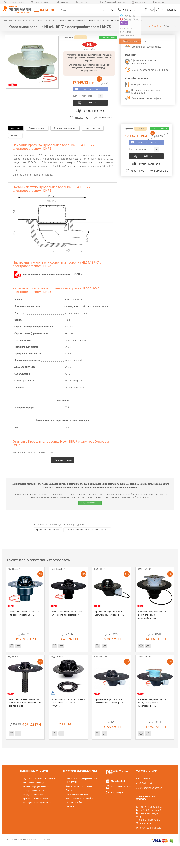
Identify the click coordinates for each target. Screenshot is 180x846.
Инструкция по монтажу (64, 128)
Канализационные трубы (34, 783)
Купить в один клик (94, 111)
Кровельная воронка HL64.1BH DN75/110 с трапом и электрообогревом (153, 702)
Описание (15, 128)
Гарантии (62, 2)
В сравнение (105, 118)
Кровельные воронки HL (48, 529)
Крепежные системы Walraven (36, 799)
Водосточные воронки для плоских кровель (87, 529)
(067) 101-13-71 (132, 9)
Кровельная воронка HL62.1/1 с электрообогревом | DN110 (24, 613)
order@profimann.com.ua (90, 503)
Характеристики (92, 128)
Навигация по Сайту (75, 802)
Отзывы (15, 135)
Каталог (47, 10)
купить (92, 102)
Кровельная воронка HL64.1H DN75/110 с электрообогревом (109, 701)
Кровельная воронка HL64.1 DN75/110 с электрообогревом (109, 613)
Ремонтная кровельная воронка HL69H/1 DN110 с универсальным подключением (25, 702)
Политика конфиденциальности (80, 794)
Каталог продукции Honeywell (36, 787)
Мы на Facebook (118, 781)
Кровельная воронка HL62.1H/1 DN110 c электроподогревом (67, 613)
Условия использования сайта (79, 798)
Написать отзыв (166, 26)
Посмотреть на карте (150, 827)
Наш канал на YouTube (121, 787)
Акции (69, 790)
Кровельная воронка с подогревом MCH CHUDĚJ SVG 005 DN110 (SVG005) (68, 702)
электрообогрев (82, 306)
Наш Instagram (117, 792)
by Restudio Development (40, 840)
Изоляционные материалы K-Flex (37, 803)
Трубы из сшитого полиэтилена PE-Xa (39, 779)
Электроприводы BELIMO (34, 791)
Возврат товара (83, 2)
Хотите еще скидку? (92, 89)
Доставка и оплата (40, 2)
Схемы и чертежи (37, 128)
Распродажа (139, 2)
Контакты (158, 2)
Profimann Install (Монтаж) (112, 2)
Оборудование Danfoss (33, 795)
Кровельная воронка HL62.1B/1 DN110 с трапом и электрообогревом (153, 615)
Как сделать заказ (14, 2)
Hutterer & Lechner (73, 299)
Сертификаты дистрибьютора (79, 786)
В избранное (81, 118)
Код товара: (68, 37)
